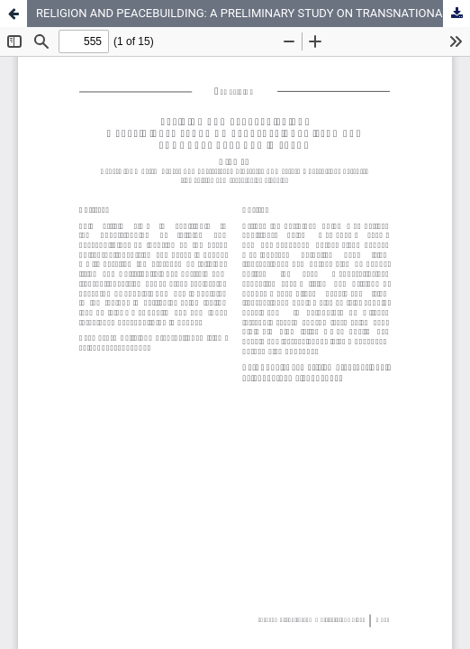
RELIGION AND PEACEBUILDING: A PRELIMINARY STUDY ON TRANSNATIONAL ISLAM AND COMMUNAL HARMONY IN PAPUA (253, 13)
